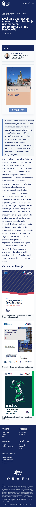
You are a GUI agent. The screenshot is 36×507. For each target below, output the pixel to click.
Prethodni (22, 434)
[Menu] (33, 3)
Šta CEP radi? (6, 432)
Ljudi (3, 436)
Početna (4, 13)
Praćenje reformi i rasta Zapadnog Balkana (17, 367)
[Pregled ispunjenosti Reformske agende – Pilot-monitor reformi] (18, 292)
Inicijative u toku (6, 445)
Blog (20, 448)
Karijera (4, 434)
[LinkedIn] (23, 479)
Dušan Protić (17, 53)
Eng (24, 3)
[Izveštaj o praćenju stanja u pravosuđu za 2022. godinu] (18, 393)
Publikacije (11, 13)
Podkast (21, 446)
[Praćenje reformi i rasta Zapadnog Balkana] (18, 343)
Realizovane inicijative (8, 446)
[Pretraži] (29, 3)
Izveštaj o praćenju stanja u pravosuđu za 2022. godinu (17, 418)
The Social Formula (26, 504)
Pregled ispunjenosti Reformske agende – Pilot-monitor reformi (17, 316)
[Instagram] (27, 479)
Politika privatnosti (7, 459)
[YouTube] (18, 479)
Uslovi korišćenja (7, 457)
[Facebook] (8, 479)
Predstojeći (22, 432)
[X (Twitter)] (13, 479)
